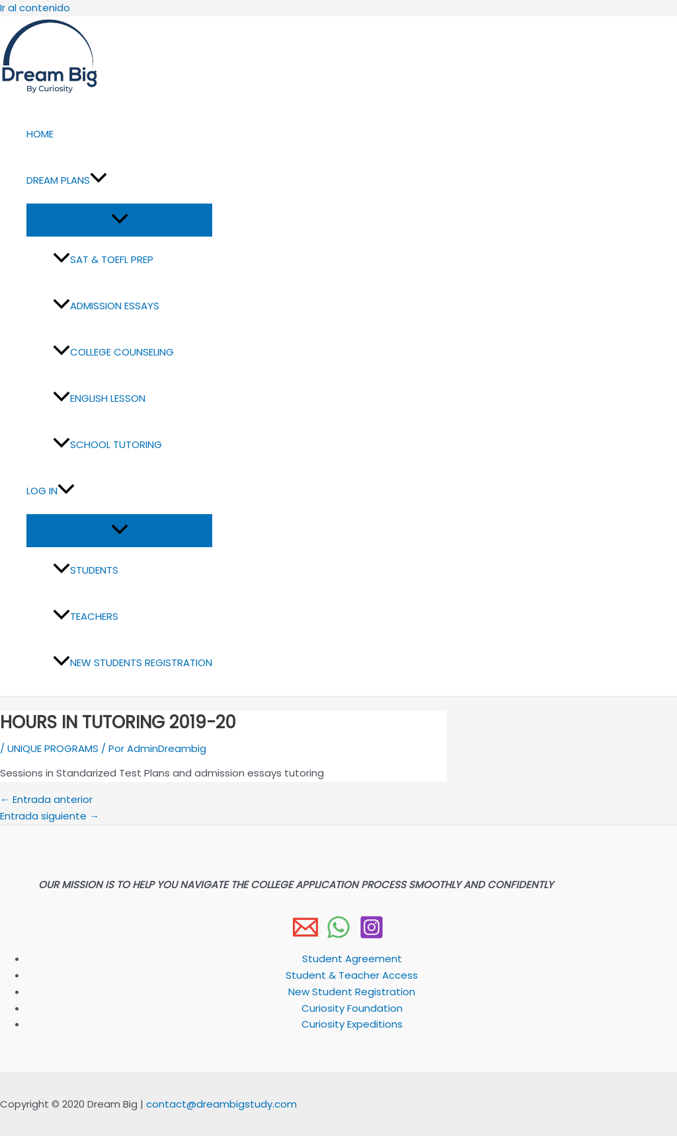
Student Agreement (352, 959)
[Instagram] (371, 936)
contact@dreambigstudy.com (221, 1104)
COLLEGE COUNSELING (113, 352)
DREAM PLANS (66, 180)
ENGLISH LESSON (99, 398)
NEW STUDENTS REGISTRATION (132, 662)
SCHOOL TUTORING (107, 444)
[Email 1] (305, 936)
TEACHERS (85, 616)
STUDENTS (85, 570)
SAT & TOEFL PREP (103, 259)
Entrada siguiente (49, 816)
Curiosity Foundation (352, 1008)
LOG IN (50, 491)
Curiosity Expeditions (352, 1024)
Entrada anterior (46, 799)
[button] (98, 180)
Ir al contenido (35, 8)
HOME (40, 134)
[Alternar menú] (119, 219)
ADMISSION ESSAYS (106, 306)
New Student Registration (351, 992)
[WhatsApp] (338, 936)
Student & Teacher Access (352, 975)
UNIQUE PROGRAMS (53, 748)
